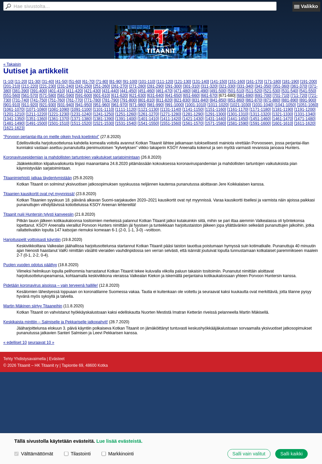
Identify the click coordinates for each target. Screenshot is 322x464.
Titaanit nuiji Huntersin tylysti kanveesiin (38, 214)
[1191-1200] (304, 109)
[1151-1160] (215, 109)
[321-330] (227, 86)
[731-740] (20, 100)
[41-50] (61, 81)
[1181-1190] (282, 109)
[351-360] (281, 86)
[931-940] (65, 105)
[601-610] (101, 95)
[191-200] (308, 81)
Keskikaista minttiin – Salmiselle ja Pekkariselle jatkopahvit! (55, 322)
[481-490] (200, 91)
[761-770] (74, 100)
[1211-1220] (36, 114)
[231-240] (65, 86)
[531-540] (290, 91)
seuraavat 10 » (41, 342)
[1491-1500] (36, 123)
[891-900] (307, 100)
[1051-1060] (307, 105)
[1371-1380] (81, 118)
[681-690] (245, 95)
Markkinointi (118, 453)
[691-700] (263, 95)
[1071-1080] (36, 109)
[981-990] (155, 105)
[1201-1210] (14, 114)
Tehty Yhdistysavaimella (24, 358)
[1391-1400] (125, 118)
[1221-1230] (58, 114)
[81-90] (115, 81)
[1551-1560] (170, 123)
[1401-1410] (148, 118)
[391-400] (38, 91)
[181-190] (290, 81)
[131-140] (200, 81)
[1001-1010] (195, 105)
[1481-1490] (14, 123)
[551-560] (11, 95)
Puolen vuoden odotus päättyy (30, 265)
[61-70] (88, 81)
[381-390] (20, 91)
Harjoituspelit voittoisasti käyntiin (32, 239)
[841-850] (217, 100)
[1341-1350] (14, 118)
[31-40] (47, 81)
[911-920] (29, 105)
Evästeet (57, 358)
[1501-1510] (58, 123)
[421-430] (92, 91)
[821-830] (182, 100)
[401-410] (56, 91)
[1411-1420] (170, 118)
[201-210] (11, 86)
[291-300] (173, 86)
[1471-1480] (304, 118)
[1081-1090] (58, 109)
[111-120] (164, 81)
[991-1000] (174, 105)
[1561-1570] (192, 123)
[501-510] (235, 91)
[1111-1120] (125, 109)
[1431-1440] (215, 118)
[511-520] (254, 91)
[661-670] (209, 95)
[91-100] (130, 81)
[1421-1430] (192, 118)
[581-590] (65, 95)
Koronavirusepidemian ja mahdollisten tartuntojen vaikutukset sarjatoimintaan (71, 157)
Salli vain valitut (248, 453)
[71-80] (102, 81)
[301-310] (191, 86)
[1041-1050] (285, 105)
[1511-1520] (81, 123)
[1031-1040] (263, 105)
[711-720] (298, 95)
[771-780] (92, 100)
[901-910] (11, 105)
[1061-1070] (14, 109)
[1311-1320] (260, 114)
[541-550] (307, 91)
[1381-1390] (103, 118)
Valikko (309, 6)
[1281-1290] (192, 114)
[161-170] (254, 81)
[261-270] (119, 86)
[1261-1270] (148, 114)
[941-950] (83, 105)
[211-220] (29, 86)
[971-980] (137, 105)
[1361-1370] (58, 118)
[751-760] (56, 100)
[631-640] (155, 95)
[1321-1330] (282, 114)
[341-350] (263, 86)
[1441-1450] (237, 118)
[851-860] (235, 100)
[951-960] (101, 105)
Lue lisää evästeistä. (119, 441)
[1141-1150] (192, 109)
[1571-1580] (215, 123)
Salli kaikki (291, 453)
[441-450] (128, 91)
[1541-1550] (148, 123)
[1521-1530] (103, 123)
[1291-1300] (215, 114)
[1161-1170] (237, 109)
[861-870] (254, 100)
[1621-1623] (14, 128)
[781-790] (110, 100)
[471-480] (182, 91)
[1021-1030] (240, 105)
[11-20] (21, 81)
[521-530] (272, 91)
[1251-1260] (125, 114)
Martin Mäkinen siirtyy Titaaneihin (32, 306)
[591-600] (83, 95)
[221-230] (47, 86)
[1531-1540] (125, 123)
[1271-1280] (170, 114)
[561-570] (29, 95)
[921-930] (47, 105)
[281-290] (155, 86)
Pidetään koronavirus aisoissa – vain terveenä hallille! (50, 285)
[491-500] (217, 91)
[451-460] (146, 91)
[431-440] (110, 91)
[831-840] (200, 100)
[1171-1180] (260, 109)
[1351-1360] (36, 118)
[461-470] (164, 91)
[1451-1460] (260, 118)
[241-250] (83, 86)
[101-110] (146, 81)
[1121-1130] (148, 109)
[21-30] (34, 81)
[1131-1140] (170, 109)
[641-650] (173, 95)
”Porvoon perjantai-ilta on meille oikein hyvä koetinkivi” (51, 136)
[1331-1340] (304, 114)
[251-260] (101, 86)
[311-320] (209, 86)
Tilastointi (77, 453)
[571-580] (47, 95)
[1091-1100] (81, 109)
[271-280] (137, 86)
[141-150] (218, 81)
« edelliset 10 (15, 342)
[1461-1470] (282, 118)
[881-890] (290, 100)
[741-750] (38, 100)
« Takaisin (12, 64)
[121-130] (182, 81)
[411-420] (74, 91)
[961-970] (119, 105)
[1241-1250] (103, 114)
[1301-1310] (237, 114)
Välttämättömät (33, 453)
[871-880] (272, 100)
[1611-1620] (304, 123)
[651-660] (191, 95)
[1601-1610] (282, 123)
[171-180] (272, 81)
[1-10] (8, 81)
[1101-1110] (103, 109)
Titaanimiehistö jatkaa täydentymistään (37, 178)
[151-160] (236, 81)
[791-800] (128, 100)
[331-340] (245, 86)
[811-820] (164, 100)
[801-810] (146, 100)
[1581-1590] (237, 123)
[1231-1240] (81, 114)
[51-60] (75, 81)
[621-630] (137, 95)
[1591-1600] (260, 123)
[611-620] (119, 95)
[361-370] (298, 86)
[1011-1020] (218, 105)
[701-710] (281, 95)
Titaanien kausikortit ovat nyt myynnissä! (39, 194)
